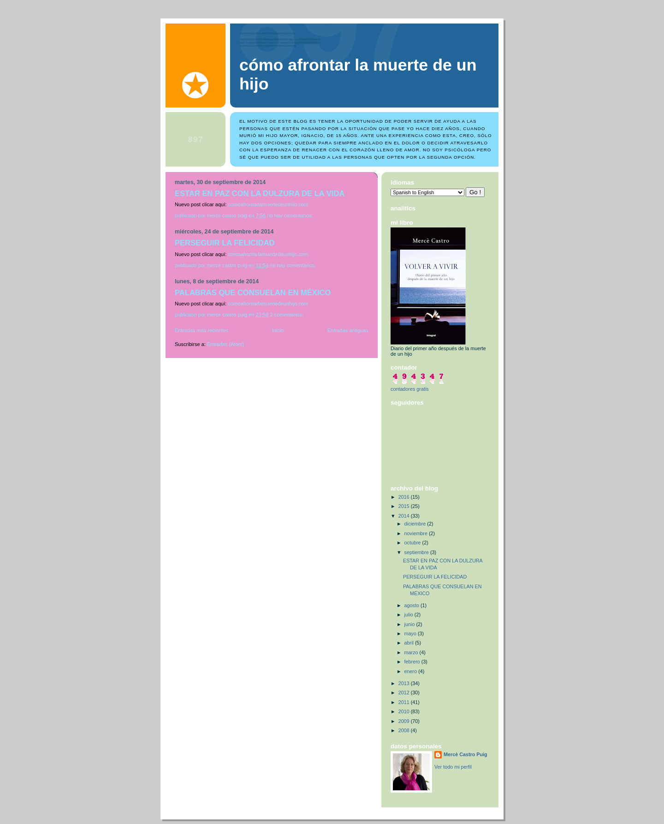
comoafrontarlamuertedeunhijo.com (268, 204)
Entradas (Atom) (225, 344)
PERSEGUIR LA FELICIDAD (225, 243)
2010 (404, 711)
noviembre (416, 533)
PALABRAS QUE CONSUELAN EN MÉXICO (253, 292)
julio (409, 614)
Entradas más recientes (201, 330)
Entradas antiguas (347, 330)
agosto (412, 605)
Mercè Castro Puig (465, 754)
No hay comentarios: (290, 215)
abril (409, 642)
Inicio (278, 330)
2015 (404, 506)
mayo (411, 633)
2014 (404, 516)
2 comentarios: (287, 314)
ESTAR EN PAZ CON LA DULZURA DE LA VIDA (259, 193)
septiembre (417, 552)
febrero (412, 661)
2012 (404, 692)
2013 (404, 683)
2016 (404, 497)
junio (410, 624)
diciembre (415, 523)
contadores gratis (410, 389)
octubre (413, 542)
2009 (404, 721)
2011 (404, 702)
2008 (404, 730)
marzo (412, 652)
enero (411, 671)
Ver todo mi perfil (453, 767)
